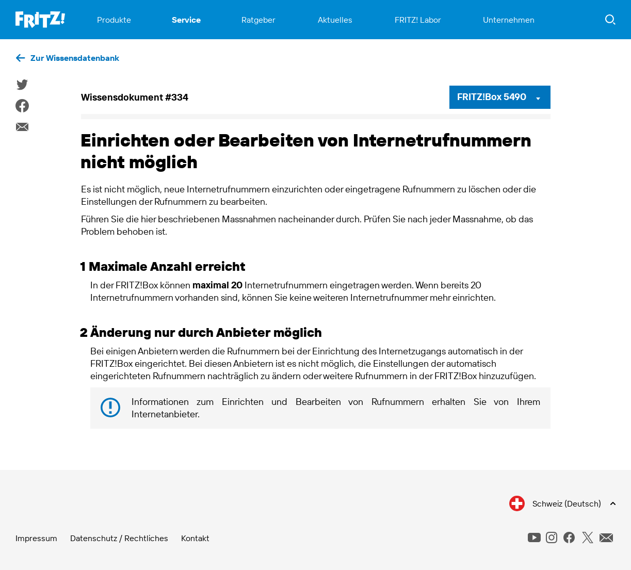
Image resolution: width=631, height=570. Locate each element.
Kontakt (195, 538)
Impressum (36, 538)
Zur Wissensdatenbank (74, 58)
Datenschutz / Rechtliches (119, 538)
